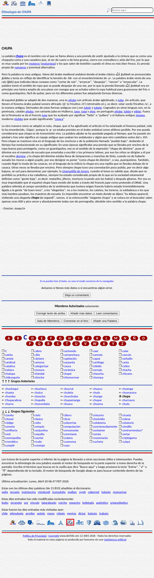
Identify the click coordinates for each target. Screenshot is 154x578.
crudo (38, 442)
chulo (96, 392)
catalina (10, 366)
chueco (97, 389)
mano (50, 513)
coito (37, 423)
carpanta (69, 362)
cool (7, 434)
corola (97, 434)
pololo (41, 513)
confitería (11, 430)
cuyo (67, 445)
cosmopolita (13, 438)
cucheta (98, 442)
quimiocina (29, 492)
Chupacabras (13, 400)
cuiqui (126, 442)
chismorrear (71, 377)
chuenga (127, 389)
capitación (70, 358)
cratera (68, 438)
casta (125, 362)
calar (125, 351)
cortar (126, 434)
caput (96, 358)
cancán (126, 355)
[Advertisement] (77, 31)
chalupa (10, 374)
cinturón (98, 415)
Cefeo (126, 366)
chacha (126, 370)
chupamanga (72, 400)
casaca (59, 119)
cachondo (70, 351)
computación (72, 426)
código (9, 423)
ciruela (126, 415)
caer (95, 351)
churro (9, 404)
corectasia (70, 434)
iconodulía (58, 492)
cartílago (98, 362)
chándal (39, 374)
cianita (9, 415)
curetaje (39, 445)
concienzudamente (105, 426)
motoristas (48, 63)
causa (67, 366)
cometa (10, 426)
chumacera (129, 392)
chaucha (98, 374)
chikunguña (12, 377)
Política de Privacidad (35, 535)
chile (5, 513)
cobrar (126, 419)
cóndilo (127, 426)
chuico (38, 392)
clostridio (99, 419)
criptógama (129, 438)
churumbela (42, 404)
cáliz (37, 355)
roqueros (20, 67)
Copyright (53, 535)
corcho (62, 503)
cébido (97, 366)
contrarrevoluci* (132, 430)
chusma (98, 404)
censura (39, 370)
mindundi (44, 492)
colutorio (128, 423)
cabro (37, 351)
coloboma (99, 423)
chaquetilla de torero (75, 171)
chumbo (10, 396)
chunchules (71, 396)
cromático (11, 442)
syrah (82, 492)
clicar (67, 419)
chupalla (39, 400)
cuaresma (70, 442)
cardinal (10, 362)
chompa (98, 377)
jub (126, 111)
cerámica (69, 370)
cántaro (39, 358)
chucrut (69, 389)
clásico (38, 419)
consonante (71, 430)
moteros (34, 63)
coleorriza (70, 423)
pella (5, 492)
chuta (125, 404)
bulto (5, 503)
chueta (9, 392)
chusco (68, 404)
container (99, 430)
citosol (9, 419)
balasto (106, 492)
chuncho (39, 396)
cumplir (10, 445)
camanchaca (71, 355)
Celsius (9, 370)
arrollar (30, 513)
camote (98, 355)
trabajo (103, 513)
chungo (97, 396)
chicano (127, 374)
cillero (67, 415)
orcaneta (16, 503)
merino (71, 513)
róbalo (61, 513)
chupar (97, 400)
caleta (9, 355)
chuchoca (40, 389)
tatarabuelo (48, 503)
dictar (82, 513)
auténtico (102, 503)
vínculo (34, 503)
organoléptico (119, 503)
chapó (67, 374)
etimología (16, 513)
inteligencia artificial (115, 539)
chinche (39, 377)
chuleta (68, 392)
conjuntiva (41, 430)
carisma (39, 362)
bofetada (88, 503)
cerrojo (97, 370)
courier (38, 438)
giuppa (140, 115)
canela (9, 358)
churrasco (128, 400)
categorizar (41, 366)
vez (26, 503)
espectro (74, 503)
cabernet (93, 492)
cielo (37, 415)
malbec (72, 492)
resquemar (120, 492)
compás (39, 426)
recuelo (15, 492)
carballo (127, 358)
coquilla (39, 434)
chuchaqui (11, 389)
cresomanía (100, 438)
